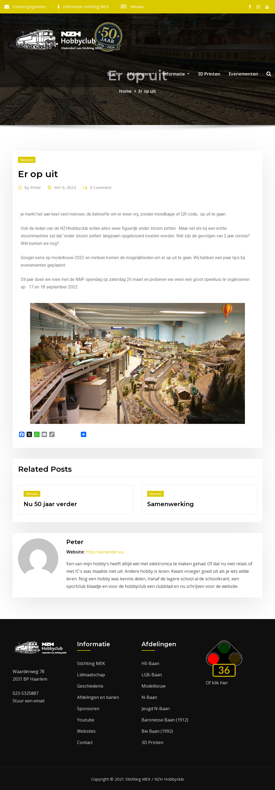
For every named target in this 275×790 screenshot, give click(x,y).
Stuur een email (28, 701)
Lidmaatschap (91, 675)
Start (112, 74)
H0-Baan (150, 663)
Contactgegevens (29, 6)
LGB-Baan (152, 675)
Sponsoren (88, 709)
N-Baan (149, 697)
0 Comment (100, 187)
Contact (85, 742)
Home (125, 91)
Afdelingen (140, 74)
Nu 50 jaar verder (50, 504)
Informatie (176, 74)
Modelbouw (153, 686)
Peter (33, 187)
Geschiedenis (90, 686)
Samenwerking (170, 504)
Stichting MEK (91, 663)
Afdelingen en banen (98, 697)
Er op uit (147, 91)
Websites (86, 731)
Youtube (85, 720)
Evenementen (243, 74)
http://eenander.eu (105, 552)
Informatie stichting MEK (86, 6)
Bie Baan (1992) (157, 731)
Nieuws (137, 6)
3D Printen (209, 74)
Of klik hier (217, 683)
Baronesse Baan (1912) (165, 720)
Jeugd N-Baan (156, 709)
